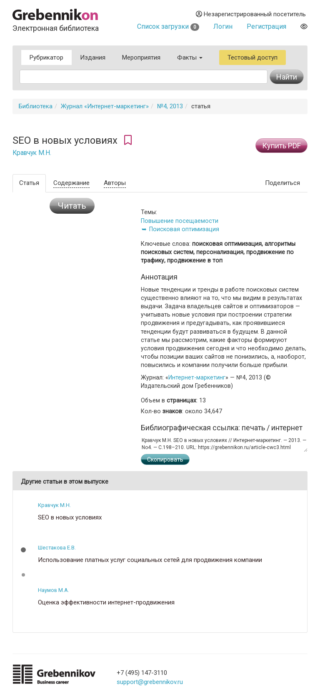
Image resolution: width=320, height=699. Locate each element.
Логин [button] (222, 26)
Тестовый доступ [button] (253, 57)
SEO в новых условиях (70, 517)
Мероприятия (141, 57)
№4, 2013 (170, 106)
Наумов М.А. (53, 590)
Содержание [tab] (71, 183)
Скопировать (165, 459)
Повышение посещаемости (179, 220)
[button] (23, 550)
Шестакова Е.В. (57, 547)
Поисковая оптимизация (184, 229)
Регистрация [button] (266, 26)
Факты (189, 57)
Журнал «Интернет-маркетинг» (105, 106)
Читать (72, 206)
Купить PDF (281, 145)
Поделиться (282, 183)
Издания (92, 57)
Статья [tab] (29, 183)
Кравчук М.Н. (31, 153)
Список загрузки (168, 26)
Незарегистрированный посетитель (251, 14)
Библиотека (35, 106)
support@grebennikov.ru (150, 682)
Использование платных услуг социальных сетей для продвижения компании (150, 560)
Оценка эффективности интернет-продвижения (106, 602)
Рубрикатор (46, 57)
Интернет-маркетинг (196, 377)
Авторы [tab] (115, 183)
